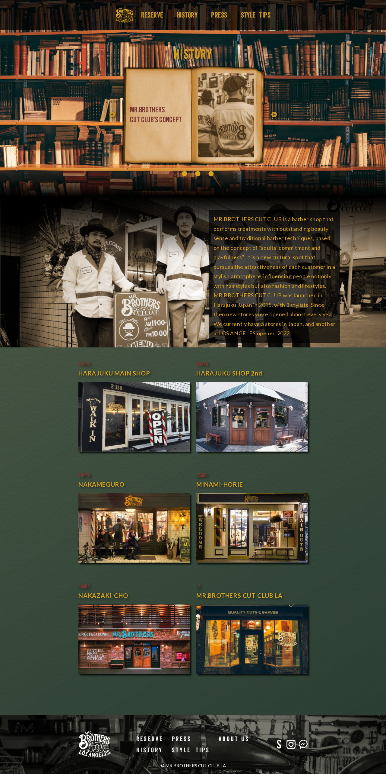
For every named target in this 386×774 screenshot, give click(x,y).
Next (275, 115)
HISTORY (187, 15)
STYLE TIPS (256, 15)
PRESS (219, 15)
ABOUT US (234, 739)
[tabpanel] (207, 115)
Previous (197, 115)
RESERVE (152, 15)
